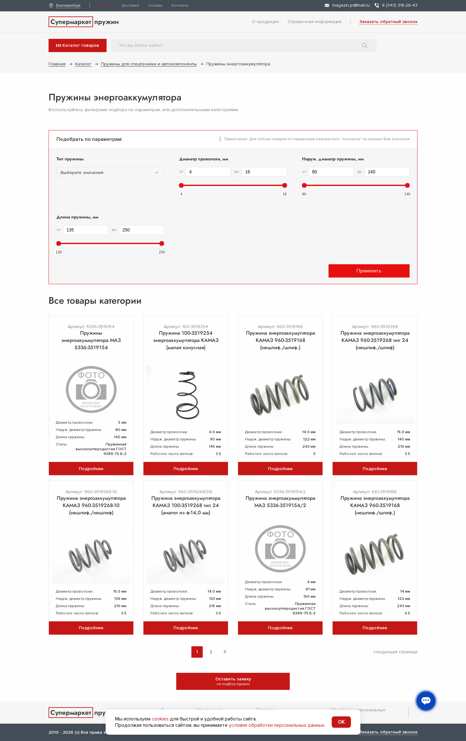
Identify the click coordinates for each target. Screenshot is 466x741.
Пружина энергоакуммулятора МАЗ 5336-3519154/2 (280, 501)
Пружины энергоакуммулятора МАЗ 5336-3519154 (91, 340)
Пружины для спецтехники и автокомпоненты (149, 64)
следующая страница (395, 651)
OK (341, 722)
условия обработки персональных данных (276, 725)
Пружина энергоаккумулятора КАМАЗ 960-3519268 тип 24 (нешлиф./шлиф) (375, 340)
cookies (160, 719)
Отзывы (155, 5)
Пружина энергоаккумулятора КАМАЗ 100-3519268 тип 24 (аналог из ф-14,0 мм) (185, 505)
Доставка (130, 5)
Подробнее (91, 468)
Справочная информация (314, 21)
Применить (369, 271)
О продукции (265, 21)
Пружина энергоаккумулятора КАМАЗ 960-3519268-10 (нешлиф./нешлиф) (91, 505)
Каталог (106, 5)
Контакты (180, 5)
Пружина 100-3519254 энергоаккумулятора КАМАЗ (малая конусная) (185, 340)
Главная (57, 64)
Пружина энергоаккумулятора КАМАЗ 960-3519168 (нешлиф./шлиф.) (280, 340)
